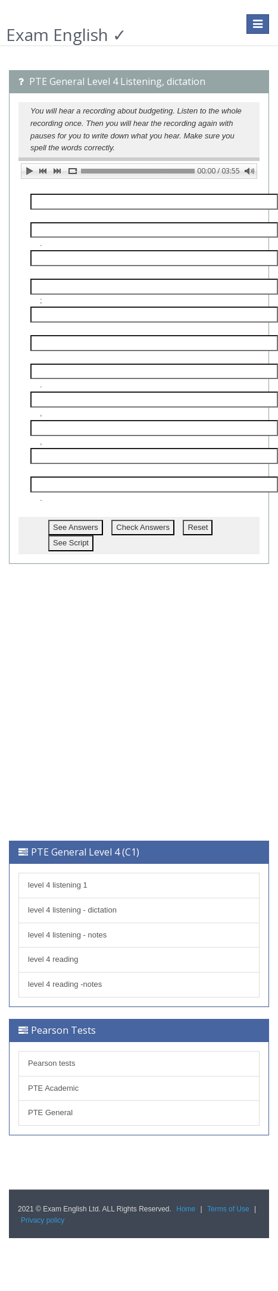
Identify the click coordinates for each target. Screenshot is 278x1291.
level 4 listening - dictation (72, 909)
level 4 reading (53, 959)
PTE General (50, 1112)
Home (185, 1209)
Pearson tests (52, 1063)
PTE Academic (53, 1088)
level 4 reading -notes (65, 984)
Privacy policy (42, 1220)
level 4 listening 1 (58, 884)
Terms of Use (228, 1209)
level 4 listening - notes (67, 934)
